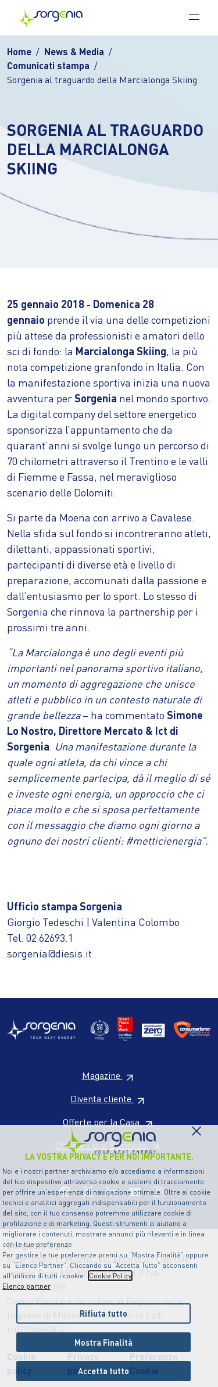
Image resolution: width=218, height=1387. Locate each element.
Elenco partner (26, 1286)
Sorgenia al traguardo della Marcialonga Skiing (102, 79)
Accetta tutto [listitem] (103, 1370)
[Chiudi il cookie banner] (196, 1128)
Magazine (109, 1075)
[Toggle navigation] (194, 16)
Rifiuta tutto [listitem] (103, 1313)
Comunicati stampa (48, 65)
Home (19, 51)
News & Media (74, 51)
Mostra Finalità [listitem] (103, 1342)
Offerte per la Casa (109, 1122)
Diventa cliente (109, 1098)
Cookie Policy (110, 1275)
